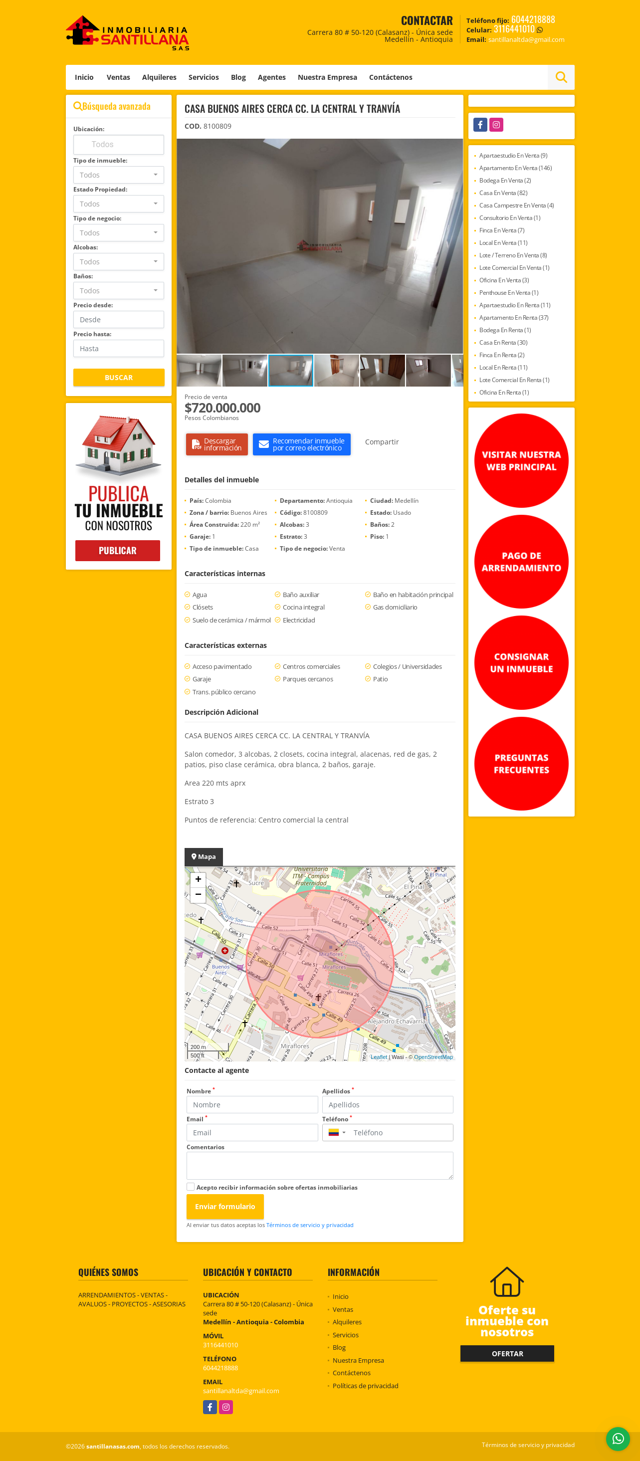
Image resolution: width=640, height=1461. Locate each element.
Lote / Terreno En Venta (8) (513, 255)
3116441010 (514, 28)
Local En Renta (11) (503, 367)
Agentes (272, 77)
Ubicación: (88, 129)
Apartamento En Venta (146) (515, 168)
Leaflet (379, 1057)
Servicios (204, 77)
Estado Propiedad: (100, 189)
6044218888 (533, 18)
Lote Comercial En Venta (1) (514, 267)
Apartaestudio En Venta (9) (513, 155)
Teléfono (337, 1119)
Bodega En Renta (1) (505, 330)
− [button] (198, 895)
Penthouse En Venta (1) (508, 292)
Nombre (201, 1091)
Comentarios (205, 1147)
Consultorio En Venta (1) (509, 217)
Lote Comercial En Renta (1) (514, 380)
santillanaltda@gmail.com (241, 1390)
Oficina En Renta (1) (504, 392)
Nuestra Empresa (327, 77)
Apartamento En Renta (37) (514, 317)
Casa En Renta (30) (503, 342)
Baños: (83, 276)
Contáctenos (391, 77)
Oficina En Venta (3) (504, 280)
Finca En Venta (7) (501, 230)
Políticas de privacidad (366, 1385)
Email (197, 1119)
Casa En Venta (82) (503, 193)
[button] (454, 148)
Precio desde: (93, 305)
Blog (238, 77)
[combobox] (119, 175)
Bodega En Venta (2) (505, 180)
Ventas (118, 77)
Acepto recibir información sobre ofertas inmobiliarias (277, 1187)
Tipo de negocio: (97, 218)
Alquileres (159, 77)
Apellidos (338, 1091)
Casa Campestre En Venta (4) (516, 205)
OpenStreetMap (433, 1057)
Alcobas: (85, 247)
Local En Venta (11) (503, 242)
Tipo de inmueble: (100, 160)
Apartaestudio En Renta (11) (515, 305)
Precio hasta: (92, 334)
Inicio (84, 77)
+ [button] (198, 880)
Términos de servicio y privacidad (310, 1225)
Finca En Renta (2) (501, 355)
